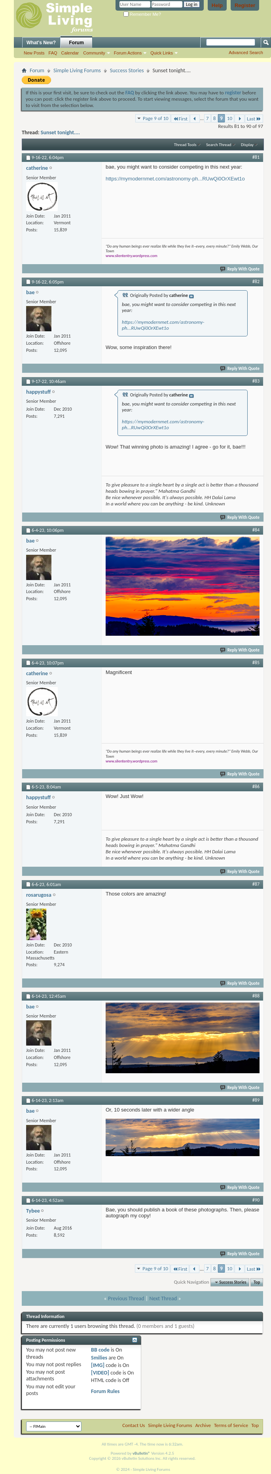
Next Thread (163, 1298)
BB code (100, 1349)
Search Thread (218, 144)
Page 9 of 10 (156, 118)
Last (254, 119)
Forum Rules (105, 1391)
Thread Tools (185, 144)
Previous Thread (126, 1298)
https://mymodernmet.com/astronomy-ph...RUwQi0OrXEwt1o (175, 179)
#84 (256, 530)
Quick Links (161, 53)
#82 (256, 281)
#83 (256, 381)
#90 (256, 1200)
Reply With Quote (240, 269)
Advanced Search (246, 52)
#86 (256, 786)
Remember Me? (142, 14)
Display (247, 144)
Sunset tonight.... (60, 132)
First (180, 119)
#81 (256, 157)
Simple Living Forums (77, 70)
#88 (256, 996)
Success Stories (127, 70)
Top (257, 1282)
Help (217, 5)
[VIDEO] (100, 1372)
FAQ (53, 53)
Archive (203, 1425)
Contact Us (133, 1425)
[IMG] (97, 1365)
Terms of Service (231, 1425)
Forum (76, 42)
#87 (256, 884)
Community (94, 53)
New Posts (34, 53)
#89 (256, 1100)
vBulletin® (141, 1453)
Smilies (99, 1357)
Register (245, 5)
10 (229, 118)
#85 (256, 662)
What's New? (41, 42)
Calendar (70, 53)
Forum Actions (128, 53)
